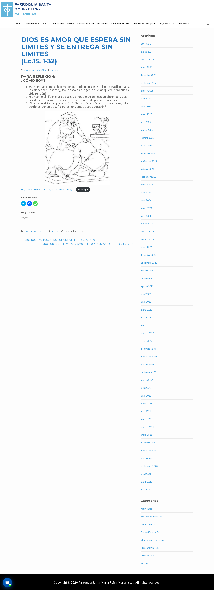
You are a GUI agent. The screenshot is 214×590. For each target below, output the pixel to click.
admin (54, 70)
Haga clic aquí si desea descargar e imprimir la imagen (47, 189)
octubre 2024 (147, 168)
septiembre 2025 (149, 83)
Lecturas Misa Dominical (63, 23)
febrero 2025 (147, 137)
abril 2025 (146, 122)
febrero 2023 (147, 239)
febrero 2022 (147, 333)
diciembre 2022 (148, 255)
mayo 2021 (146, 403)
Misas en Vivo (147, 555)
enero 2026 (146, 67)
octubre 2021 (147, 364)
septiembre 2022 (149, 278)
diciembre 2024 (148, 153)
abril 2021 (146, 411)
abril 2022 (146, 317)
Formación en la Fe (120, 23)
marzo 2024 (147, 223)
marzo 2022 (147, 325)
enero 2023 (146, 247)
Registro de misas (85, 23)
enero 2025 (146, 145)
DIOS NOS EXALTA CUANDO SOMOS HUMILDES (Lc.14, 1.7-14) (58, 240)
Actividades (146, 508)
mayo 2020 (146, 481)
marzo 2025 (147, 129)
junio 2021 (146, 395)
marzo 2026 (147, 51)
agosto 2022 (147, 286)
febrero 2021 (147, 427)
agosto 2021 (147, 380)
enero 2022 (146, 341)
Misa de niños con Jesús (144, 23)
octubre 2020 (147, 458)
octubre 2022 (147, 270)
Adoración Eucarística (151, 516)
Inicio (17, 23)
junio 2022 (146, 301)
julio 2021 (146, 387)
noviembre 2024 (149, 161)
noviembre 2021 (149, 356)
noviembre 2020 (149, 450)
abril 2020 (146, 489)
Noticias (145, 563)
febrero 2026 (147, 59)
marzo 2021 (147, 419)
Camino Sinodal (148, 524)
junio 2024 (146, 200)
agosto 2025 (147, 90)
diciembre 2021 (148, 348)
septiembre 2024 (149, 176)
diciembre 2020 (148, 442)
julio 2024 (146, 192)
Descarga (83, 189)
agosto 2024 (147, 184)
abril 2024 (146, 216)
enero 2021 (146, 434)
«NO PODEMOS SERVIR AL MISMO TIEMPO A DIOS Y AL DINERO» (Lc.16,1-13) (87, 244)
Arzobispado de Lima (36, 23)
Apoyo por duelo (166, 23)
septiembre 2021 (149, 372)
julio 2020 (146, 474)
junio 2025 (146, 106)
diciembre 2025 (148, 75)
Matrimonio (102, 23)
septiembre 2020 (149, 466)
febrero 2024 (147, 231)
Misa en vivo (183, 23)
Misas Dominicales (150, 547)
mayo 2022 (146, 309)
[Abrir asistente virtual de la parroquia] (7, 582)
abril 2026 (146, 43)
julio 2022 (146, 294)
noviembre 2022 (149, 262)
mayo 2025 (146, 114)
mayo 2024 (146, 208)
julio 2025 (146, 98)
